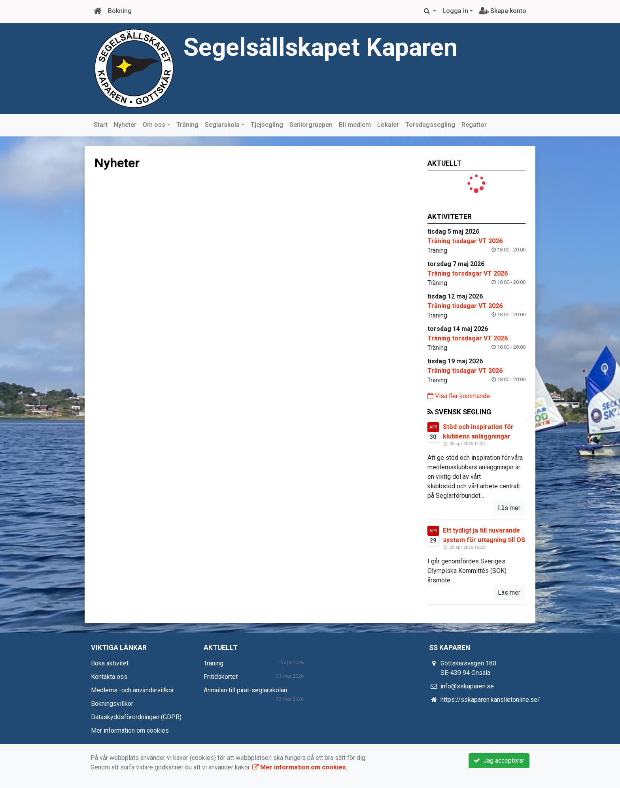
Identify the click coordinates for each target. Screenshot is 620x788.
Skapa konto (502, 11)
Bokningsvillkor (112, 703)
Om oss (154, 124)
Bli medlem (355, 124)
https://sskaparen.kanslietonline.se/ (490, 699)
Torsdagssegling (430, 124)
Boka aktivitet (110, 663)
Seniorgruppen (311, 124)
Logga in (455, 11)
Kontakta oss (109, 676)
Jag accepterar (499, 760)
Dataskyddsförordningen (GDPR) (136, 717)
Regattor (474, 124)
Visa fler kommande (458, 396)
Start (101, 124)
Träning (187, 124)
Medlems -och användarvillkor (132, 690)
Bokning (120, 11)
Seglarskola (222, 124)
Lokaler (388, 124)
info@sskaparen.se (467, 686)
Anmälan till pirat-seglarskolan (245, 690)
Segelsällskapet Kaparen (320, 47)
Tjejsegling (267, 124)
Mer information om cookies (130, 730)
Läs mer (509, 508)
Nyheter (125, 124)
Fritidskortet (221, 676)
